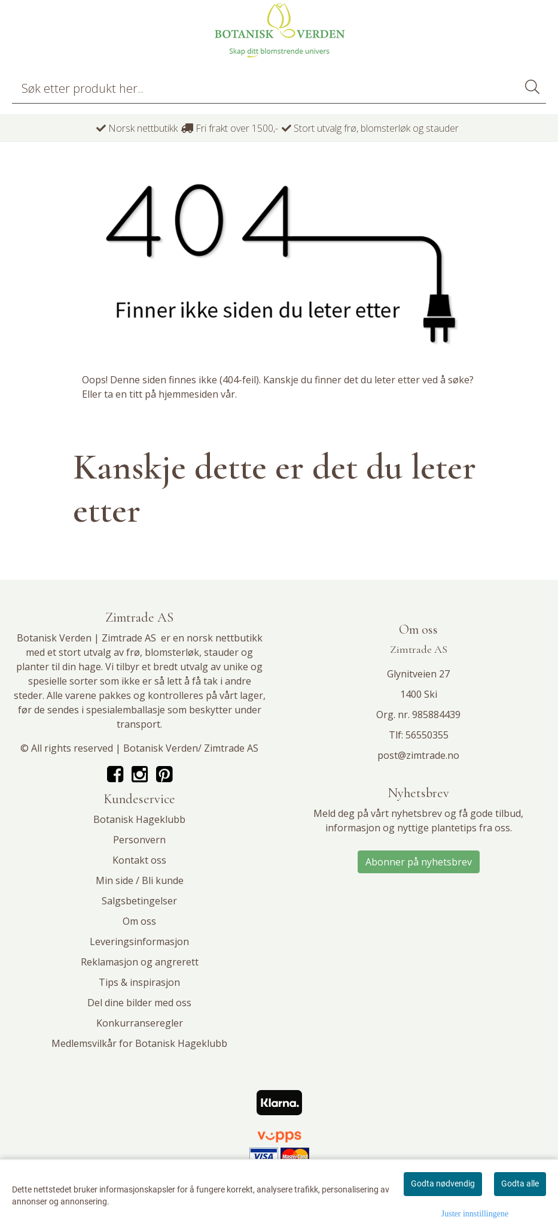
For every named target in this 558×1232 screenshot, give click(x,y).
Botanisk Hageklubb (139, 819)
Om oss (139, 921)
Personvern (139, 839)
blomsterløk (172, 652)
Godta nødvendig (443, 1183)
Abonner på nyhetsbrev (418, 861)
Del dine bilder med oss (139, 1002)
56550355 (427, 734)
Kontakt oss (139, 860)
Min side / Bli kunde (140, 880)
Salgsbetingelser (139, 900)
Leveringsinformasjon (139, 941)
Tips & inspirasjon (139, 982)
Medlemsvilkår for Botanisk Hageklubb (139, 1043)
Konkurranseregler (139, 1023)
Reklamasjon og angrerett (140, 961)
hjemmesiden (188, 394)
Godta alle (520, 1183)
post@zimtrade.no (418, 755)
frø (133, 652)
